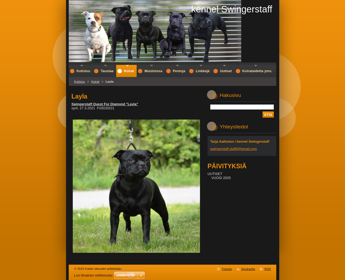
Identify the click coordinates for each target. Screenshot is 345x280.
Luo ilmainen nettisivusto (93, 275)
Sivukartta (248, 269)
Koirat (95, 81)
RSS (267, 269)
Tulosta (227, 269)
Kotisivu (79, 81)
